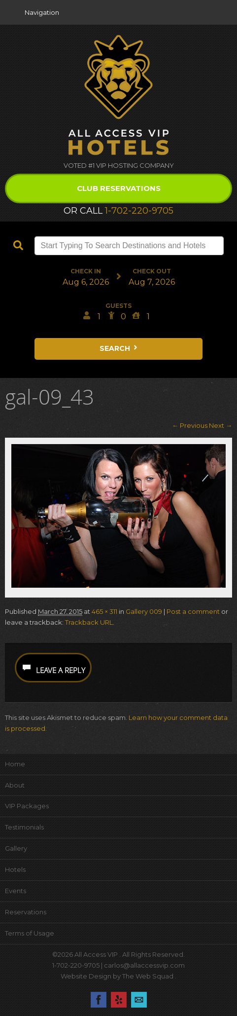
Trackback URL (89, 622)
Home (15, 764)
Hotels (15, 869)
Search (119, 348)
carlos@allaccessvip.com (144, 965)
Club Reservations (119, 188)
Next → (220, 425)
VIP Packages (27, 806)
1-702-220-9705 (139, 210)
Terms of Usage (29, 933)
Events (15, 891)
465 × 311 (104, 611)
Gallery (16, 848)
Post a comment (193, 611)
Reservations (25, 912)
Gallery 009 (144, 611)
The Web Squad (148, 976)
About (15, 785)
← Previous (189, 425)
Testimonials (24, 827)
